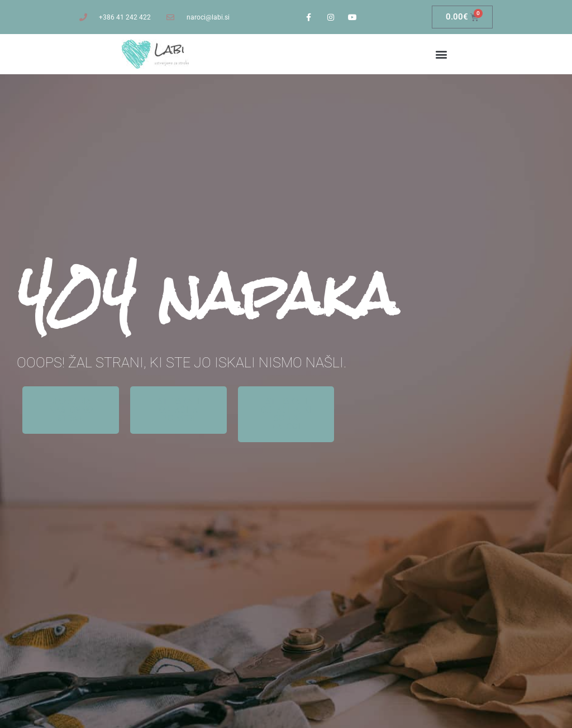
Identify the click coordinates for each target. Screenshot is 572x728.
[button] (441, 54)
